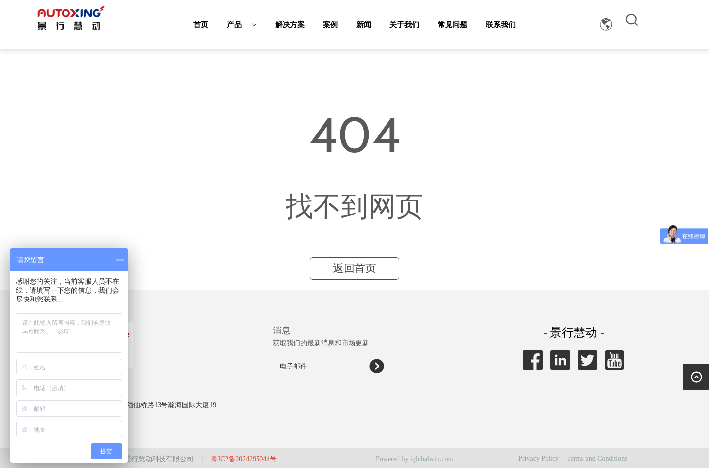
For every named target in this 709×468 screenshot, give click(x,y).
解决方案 (290, 25)
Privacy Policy (538, 458)
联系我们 (501, 25)
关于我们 (404, 25)
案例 (330, 25)
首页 (200, 25)
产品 (242, 25)
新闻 (363, 25)
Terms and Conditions (597, 458)
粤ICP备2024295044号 (244, 459)
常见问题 (452, 25)
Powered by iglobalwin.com (414, 459)
